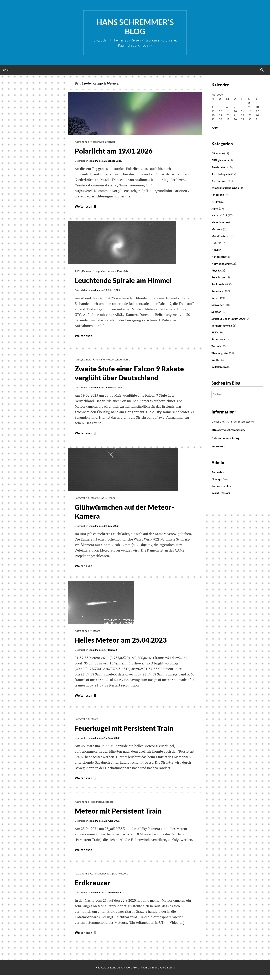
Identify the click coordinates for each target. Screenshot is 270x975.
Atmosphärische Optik (103, 873)
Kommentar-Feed (222, 486)
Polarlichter (108, 141)
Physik (215, 270)
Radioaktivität (220, 284)
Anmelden (217, 472)
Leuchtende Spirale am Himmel (123, 280)
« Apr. (215, 127)
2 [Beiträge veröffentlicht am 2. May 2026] (249, 102)
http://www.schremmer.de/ (228, 429)
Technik (111, 497)
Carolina (169, 967)
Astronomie (82, 141)
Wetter (216, 359)
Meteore (95, 141)
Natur (102, 497)
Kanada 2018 (219, 215)
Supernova (218, 339)
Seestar (216, 311)
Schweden (217, 304)
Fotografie (98, 271)
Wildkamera (219, 366)
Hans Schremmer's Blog (135, 26)
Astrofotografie (221, 174)
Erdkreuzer (92, 883)
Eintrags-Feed (220, 479)
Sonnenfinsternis (221, 325)
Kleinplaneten (220, 222)
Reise (214, 298)
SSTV (214, 332)
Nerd (214, 249)
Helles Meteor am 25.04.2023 (121, 640)
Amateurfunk (219, 167)
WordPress (132, 967)
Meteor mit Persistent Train (118, 811)
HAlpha (216, 201)
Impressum (218, 446)
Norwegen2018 (221, 263)
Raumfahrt (123, 271)
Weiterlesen (86, 206)
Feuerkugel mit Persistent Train (124, 728)
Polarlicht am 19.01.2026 (114, 151)
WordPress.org (220, 492)
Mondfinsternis (220, 236)
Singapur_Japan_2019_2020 (228, 318)
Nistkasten (218, 256)
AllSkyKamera (83, 271)
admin (96, 160)
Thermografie (220, 353)
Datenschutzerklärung (225, 438)
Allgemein (217, 153)
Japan (215, 208)
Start (5, 70)
